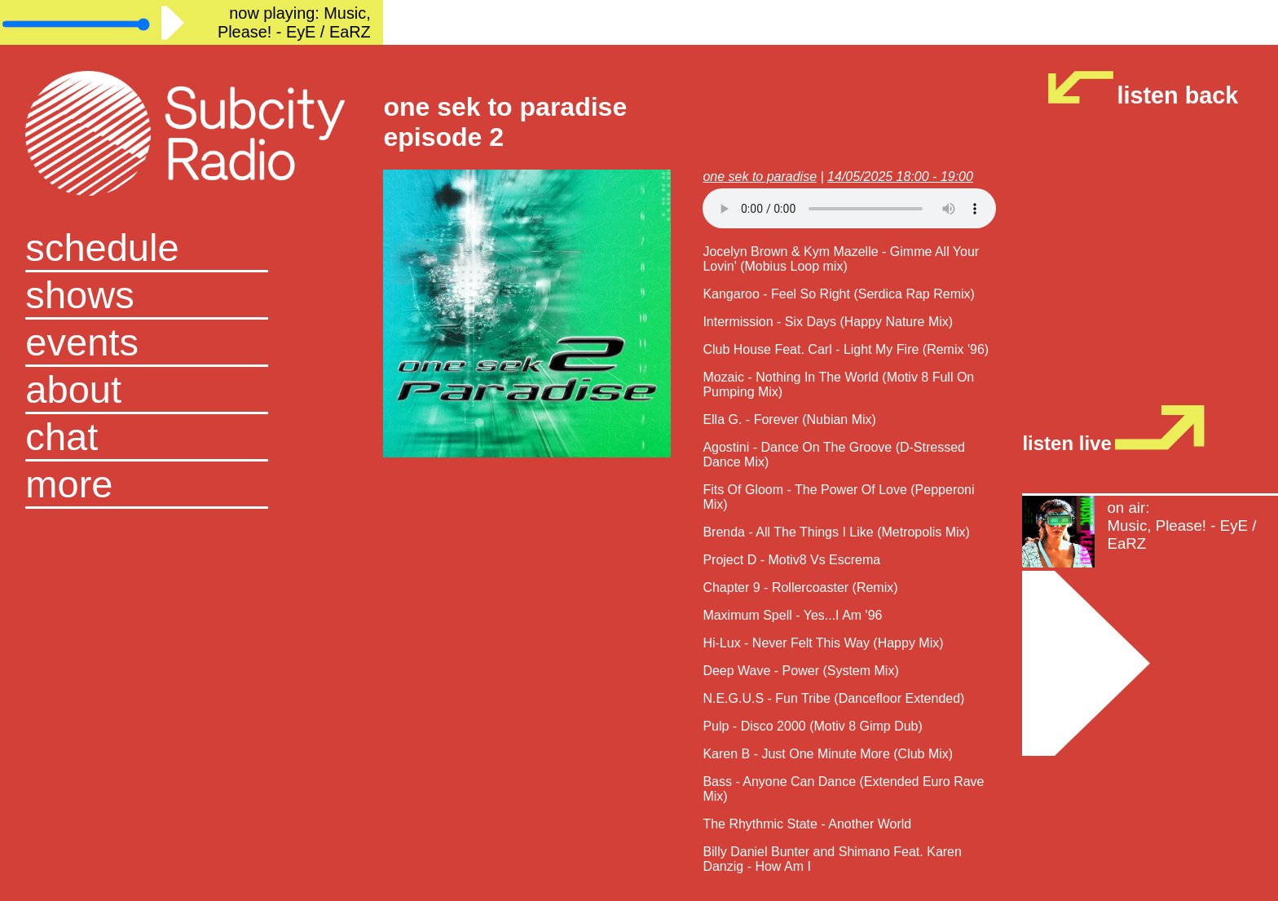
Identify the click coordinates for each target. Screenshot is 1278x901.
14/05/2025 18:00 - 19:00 (900, 176)
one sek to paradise (760, 176)
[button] (191, 485)
